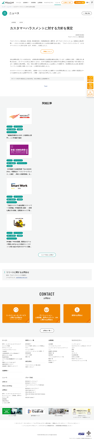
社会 (73, 352)
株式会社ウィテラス (30, 384)
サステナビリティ (48, 2)
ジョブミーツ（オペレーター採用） (34, 352)
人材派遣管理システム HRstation (10, 354)
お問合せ (4, 391)
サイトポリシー (28, 424)
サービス (18, 2)
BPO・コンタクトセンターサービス (11, 345)
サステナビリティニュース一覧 (79, 362)
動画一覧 (51, 360)
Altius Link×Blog (7, 387)
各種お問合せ (5, 402)
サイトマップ (19, 424)
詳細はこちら (47, 51)
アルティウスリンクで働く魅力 (33, 366)
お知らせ (4, 383)
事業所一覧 (51, 354)
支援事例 (25, 2)
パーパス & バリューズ (54, 347)
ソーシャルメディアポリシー (30, 427)
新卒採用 (27, 345)
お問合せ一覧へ (47, 331)
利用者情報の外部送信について (63, 427)
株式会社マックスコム (30, 382)
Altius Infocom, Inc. (29, 393)
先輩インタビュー (29, 368)
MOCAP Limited (29, 399)
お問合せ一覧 (79, 2)
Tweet (45, 86)
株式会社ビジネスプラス (31, 389)
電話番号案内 (5, 358)
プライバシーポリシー (72, 424)
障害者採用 (28, 354)
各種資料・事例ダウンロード (9, 367)
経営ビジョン (52, 362)
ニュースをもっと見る (47, 255)
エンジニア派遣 (6, 347)
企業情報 (40, 2)
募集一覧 (27, 358)
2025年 (21, 22)
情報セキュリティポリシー (59, 424)
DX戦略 (50, 363)
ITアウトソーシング (7, 349)
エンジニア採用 (29, 350)
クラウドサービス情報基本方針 (46, 427)
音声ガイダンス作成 (7, 356)
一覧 (86, 13)
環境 (73, 350)
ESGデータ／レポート (77, 360)
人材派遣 (4, 352)
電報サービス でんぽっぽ (8, 363)
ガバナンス (74, 354)
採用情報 (33, 2)
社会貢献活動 (75, 356)
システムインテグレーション (9, 351)
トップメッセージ (76, 345)
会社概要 (51, 345)
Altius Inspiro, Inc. (29, 391)
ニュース (57, 2)
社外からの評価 (75, 358)
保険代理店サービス (7, 365)
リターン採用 (28, 356)
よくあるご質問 (6, 404)
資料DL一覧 (67, 2)
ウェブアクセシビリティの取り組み (42, 424)
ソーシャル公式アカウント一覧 (56, 358)
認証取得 (51, 356)
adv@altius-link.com (21, 278)
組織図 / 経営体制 (53, 352)
